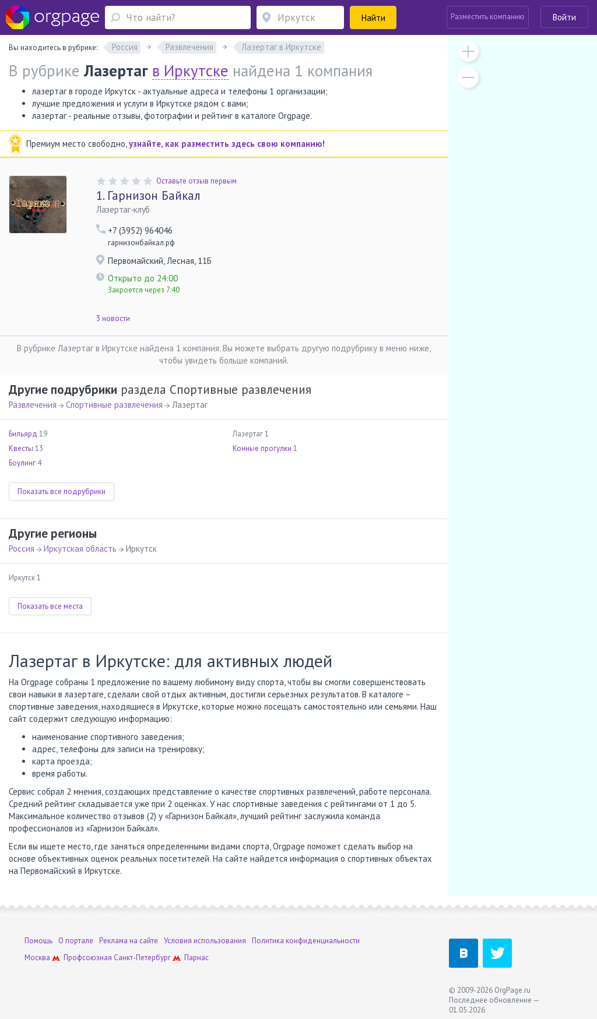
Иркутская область (80, 548)
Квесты (21, 448)
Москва (37, 957)
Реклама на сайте (128, 941)
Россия (21, 548)
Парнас (196, 957)
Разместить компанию (488, 17)
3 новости (113, 318)
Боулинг (22, 463)
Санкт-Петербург (142, 957)
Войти (564, 17)
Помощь (38, 941)
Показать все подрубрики (61, 491)
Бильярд (23, 434)
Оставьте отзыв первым (196, 181)
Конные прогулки (262, 448)
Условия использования (205, 941)
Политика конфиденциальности (306, 941)
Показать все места (50, 606)
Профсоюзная (88, 957)
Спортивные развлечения (114, 404)
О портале (75, 941)
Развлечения (33, 404)
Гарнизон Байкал (148, 195)
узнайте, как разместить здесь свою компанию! (227, 143)
